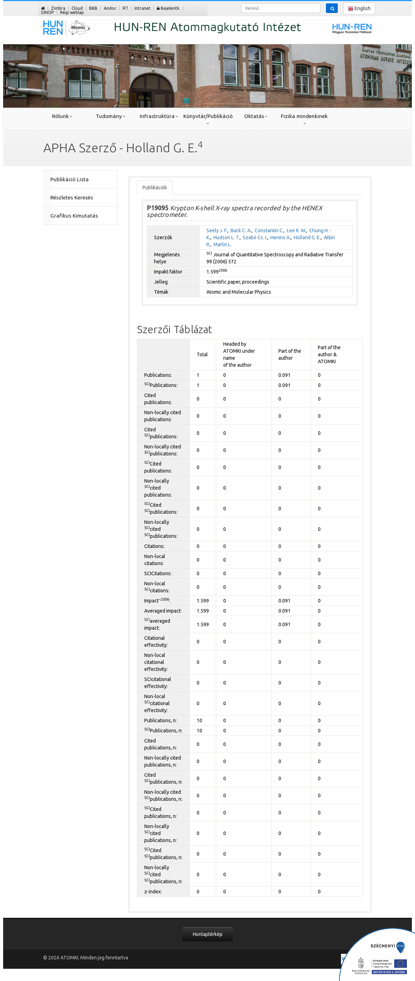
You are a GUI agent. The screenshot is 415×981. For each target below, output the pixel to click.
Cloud (77, 8)
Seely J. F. (216, 230)
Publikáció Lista (69, 179)
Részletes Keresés (71, 197)
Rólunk (62, 116)
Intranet (142, 8)
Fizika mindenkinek (304, 118)
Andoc (110, 8)
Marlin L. (222, 244)
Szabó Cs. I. (255, 237)
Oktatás (256, 116)
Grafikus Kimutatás (74, 216)
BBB (93, 8)
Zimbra (58, 8)
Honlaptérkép (208, 934)
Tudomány (110, 116)
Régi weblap (72, 12)
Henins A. (280, 237)
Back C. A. (241, 230)
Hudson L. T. (226, 237)
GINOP (47, 12)
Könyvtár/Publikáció (207, 118)
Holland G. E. (307, 237)
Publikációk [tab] (155, 187)
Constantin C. (269, 230)
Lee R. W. (296, 230)
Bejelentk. (168, 8)
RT (125, 8)
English (359, 9)
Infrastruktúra (159, 116)
